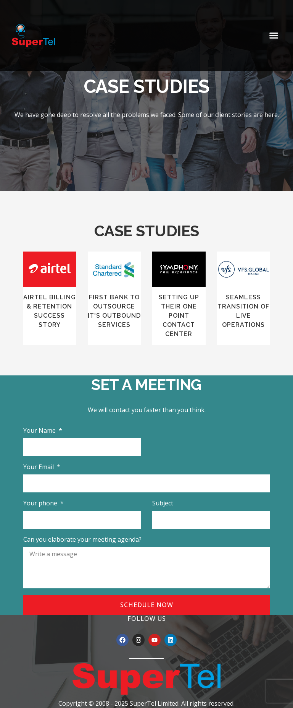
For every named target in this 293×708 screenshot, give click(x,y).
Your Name (40, 430)
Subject (162, 503)
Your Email (39, 467)
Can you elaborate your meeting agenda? (82, 539)
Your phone (41, 503)
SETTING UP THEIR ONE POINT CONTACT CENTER (179, 316)
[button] (274, 35)
